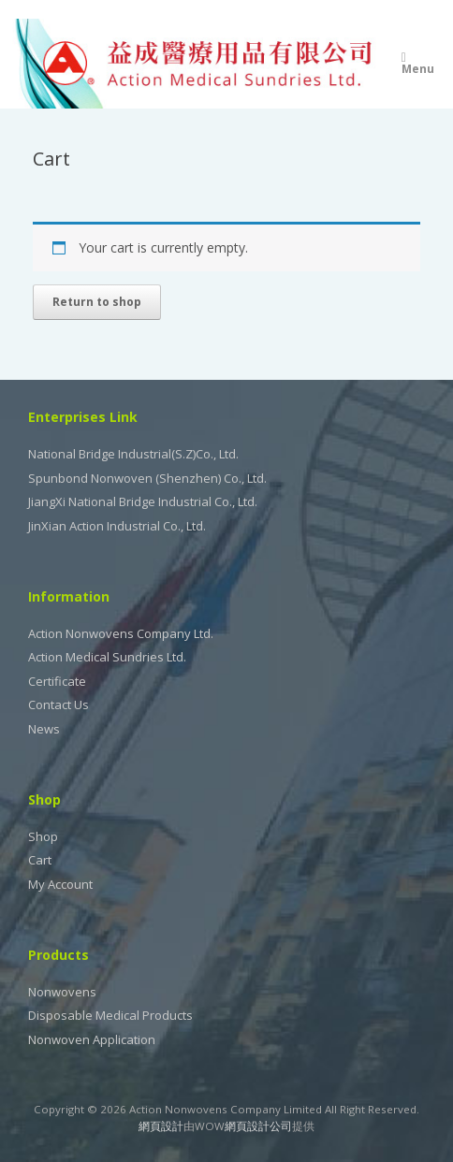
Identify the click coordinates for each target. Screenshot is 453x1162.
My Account (60, 884)
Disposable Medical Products (110, 1015)
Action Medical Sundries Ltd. (107, 656)
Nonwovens (62, 991)
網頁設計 (161, 1126)
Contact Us (58, 704)
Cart (39, 859)
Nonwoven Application (91, 1039)
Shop (43, 836)
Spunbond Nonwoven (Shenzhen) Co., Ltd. (147, 478)
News (44, 728)
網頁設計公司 (258, 1126)
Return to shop (96, 302)
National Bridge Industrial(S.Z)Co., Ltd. (133, 453)
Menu (418, 64)
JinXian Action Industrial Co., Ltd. (117, 525)
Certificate (57, 681)
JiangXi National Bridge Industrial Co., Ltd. (142, 501)
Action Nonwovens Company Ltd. (120, 633)
